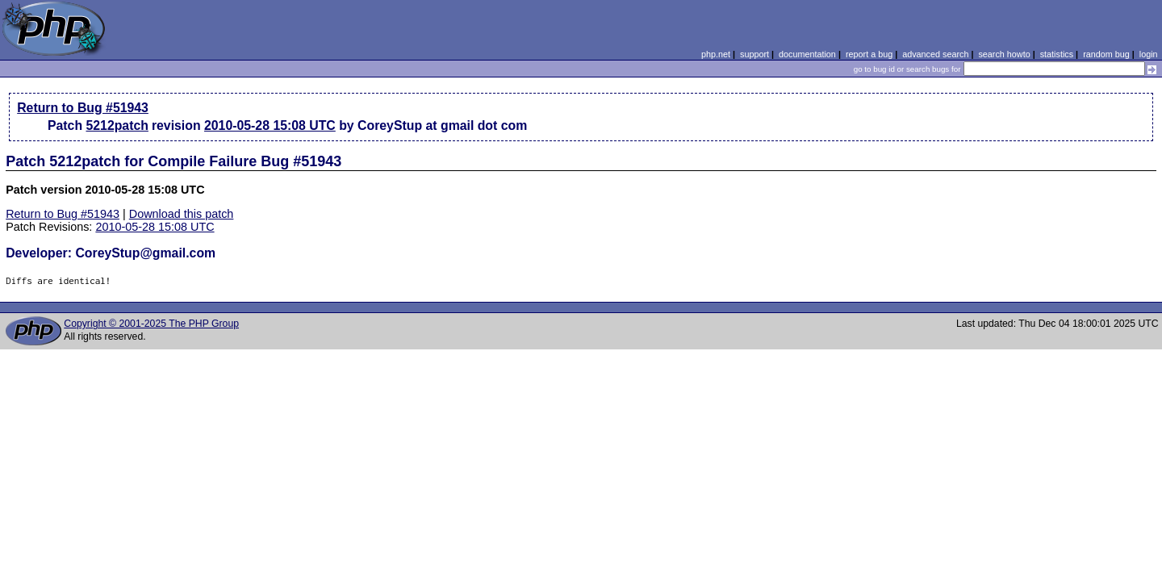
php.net (715, 54)
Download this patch (181, 213)
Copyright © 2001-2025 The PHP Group (151, 323)
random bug (1106, 54)
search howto (1004, 54)
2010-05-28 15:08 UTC (270, 125)
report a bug (869, 54)
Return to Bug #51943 (82, 108)
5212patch (117, 125)
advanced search (935, 54)
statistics (1056, 54)
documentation (807, 54)
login (1148, 54)
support (754, 54)
